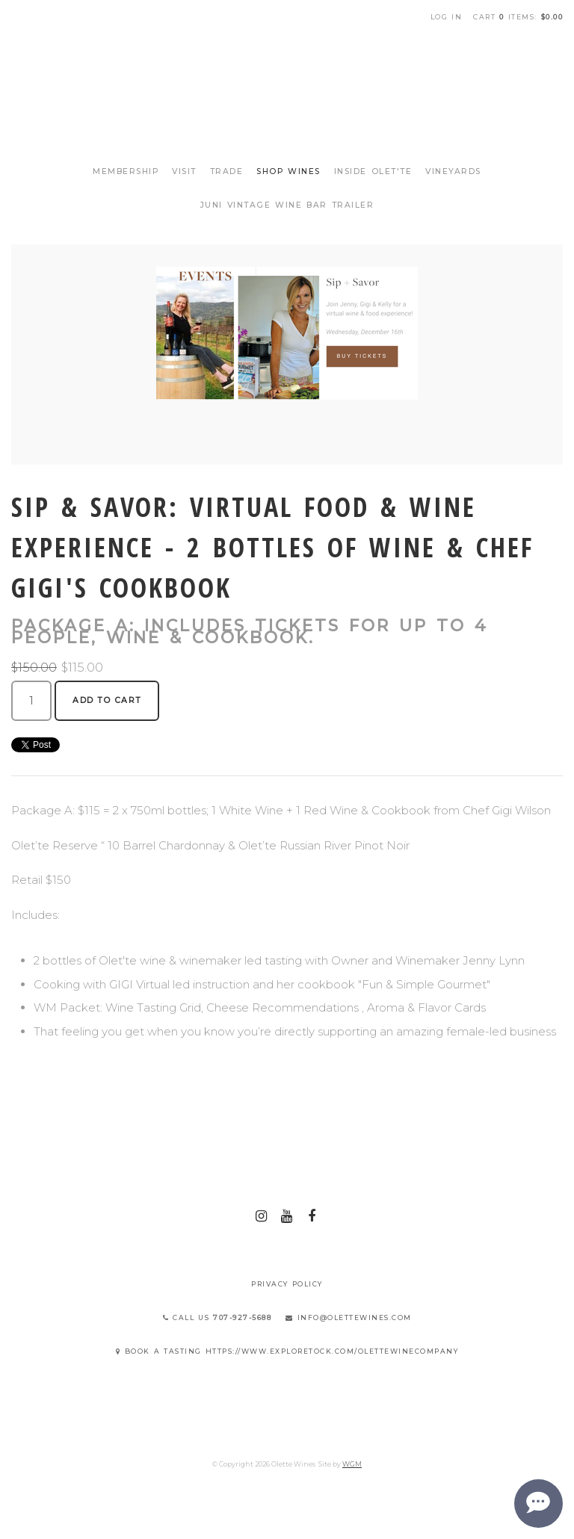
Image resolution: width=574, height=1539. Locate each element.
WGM (352, 1464)
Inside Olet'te (373, 171)
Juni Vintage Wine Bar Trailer (287, 205)
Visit (184, 171)
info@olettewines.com (349, 1317)
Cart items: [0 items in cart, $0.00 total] (518, 17)
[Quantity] (31, 701)
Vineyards (453, 171)
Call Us (217, 1317)
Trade (227, 171)
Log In (446, 17)
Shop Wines (288, 171)
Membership (125, 171)
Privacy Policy (287, 1284)
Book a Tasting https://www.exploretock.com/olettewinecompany (287, 1351)
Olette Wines (287, 88)
